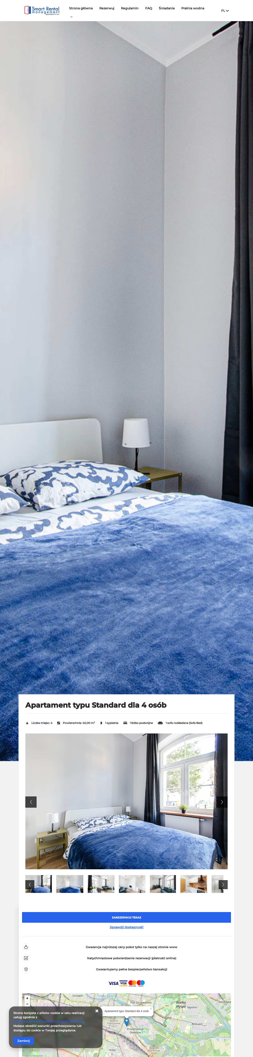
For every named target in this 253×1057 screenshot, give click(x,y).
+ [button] (27, 998)
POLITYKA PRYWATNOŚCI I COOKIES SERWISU (48, 1021)
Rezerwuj (106, 8)
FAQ (148, 8)
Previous (31, 802)
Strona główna (81, 8)
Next (222, 802)
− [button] (27, 1004)
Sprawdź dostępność (126, 927)
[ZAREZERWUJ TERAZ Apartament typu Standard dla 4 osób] (126, 917)
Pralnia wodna (192, 8)
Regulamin (130, 8)
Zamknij (23, 1041)
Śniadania (167, 8)
